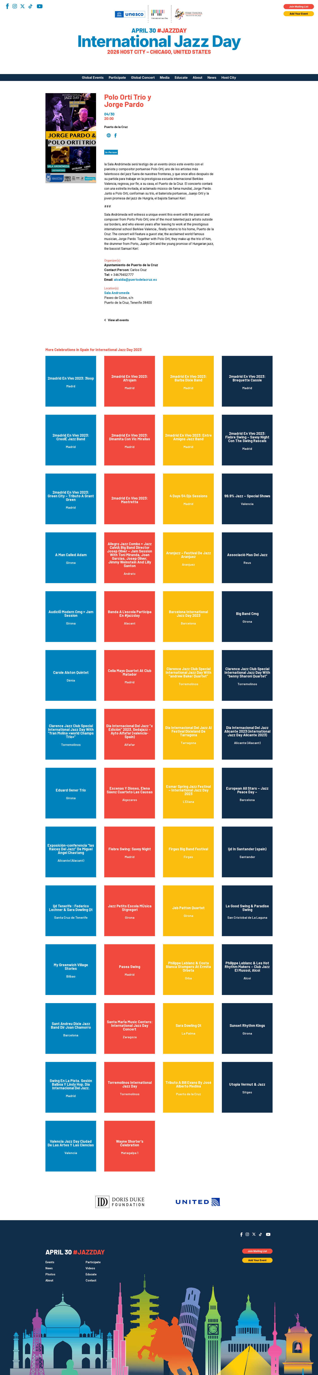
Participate (117, 77)
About (197, 77)
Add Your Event (299, 13)
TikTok (30, 6)
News (211, 77)
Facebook (7, 6)
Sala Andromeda (116, 293)
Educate (181, 77)
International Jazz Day (159, 41)
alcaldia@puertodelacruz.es (135, 280)
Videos (90, 1268)
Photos (50, 1274)
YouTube (39, 6)
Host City (228, 77)
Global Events (93, 77)
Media (165, 77)
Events (49, 1262)
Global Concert (143, 77)
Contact (91, 1280)
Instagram (14, 6)
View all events (118, 320)
